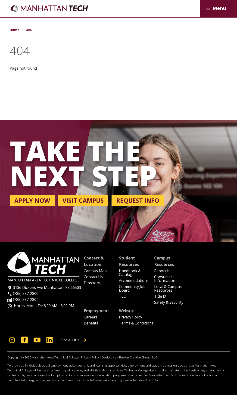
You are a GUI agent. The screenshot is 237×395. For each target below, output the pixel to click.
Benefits (91, 323)
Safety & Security (168, 302)
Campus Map (95, 271)
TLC (122, 296)
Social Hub (74, 340)
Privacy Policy (130, 317)
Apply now (32, 200)
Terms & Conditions (136, 323)
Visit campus (83, 200)
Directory (92, 283)
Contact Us (93, 277)
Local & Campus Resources (168, 289)
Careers (90, 317)
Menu (215, 8)
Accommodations (134, 281)
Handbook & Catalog (130, 273)
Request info (137, 200)
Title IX (160, 296)
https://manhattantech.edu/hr (138, 380)
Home (14, 29)
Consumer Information (164, 279)
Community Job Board (132, 289)
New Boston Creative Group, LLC (134, 357)
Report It (162, 271)
